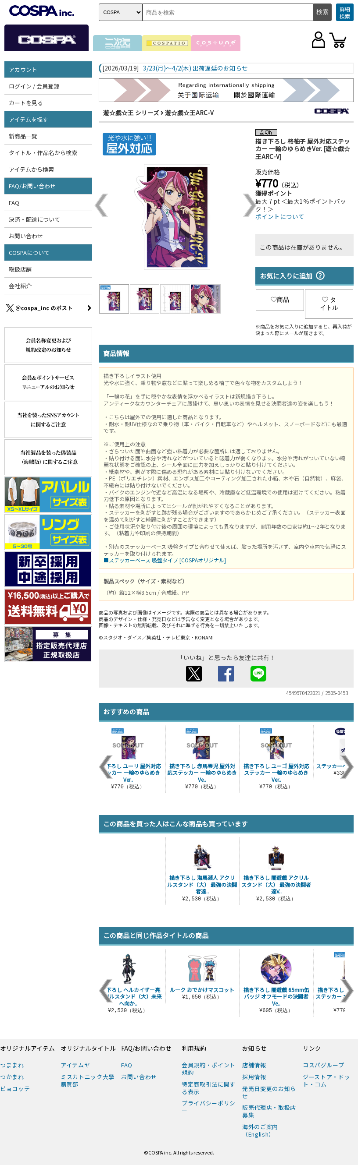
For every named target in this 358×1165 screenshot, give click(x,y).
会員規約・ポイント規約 (209, 1069)
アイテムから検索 (31, 169)
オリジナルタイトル (88, 1048)
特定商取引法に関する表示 (209, 1088)
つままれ (12, 1065)
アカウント (23, 69)
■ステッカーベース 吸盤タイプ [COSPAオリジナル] (165, 560)
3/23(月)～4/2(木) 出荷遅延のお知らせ (195, 68)
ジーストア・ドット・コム (326, 1080)
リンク (312, 1048)
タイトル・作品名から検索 (43, 152)
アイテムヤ (75, 1065)
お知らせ (254, 1048)
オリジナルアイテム (27, 1048)
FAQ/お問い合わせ (32, 186)
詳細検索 (345, 12)
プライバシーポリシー (209, 1107)
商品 (280, 299)
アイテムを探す (28, 119)
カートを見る (26, 103)
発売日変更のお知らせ (269, 1092)
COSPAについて (29, 252)
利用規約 (194, 1048)
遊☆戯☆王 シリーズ (131, 112)
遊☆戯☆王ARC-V (189, 112)
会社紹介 (20, 286)
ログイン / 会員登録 (34, 86)
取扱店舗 (20, 269)
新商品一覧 (23, 136)
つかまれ (12, 1077)
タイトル (329, 303)
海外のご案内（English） (260, 1130)
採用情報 (254, 1077)
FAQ (14, 202)
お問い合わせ (26, 236)
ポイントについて (279, 216)
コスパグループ (323, 1065)
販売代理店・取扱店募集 (269, 1111)
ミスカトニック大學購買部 (88, 1080)
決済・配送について (34, 219)
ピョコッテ (15, 1088)
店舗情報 (254, 1065)
